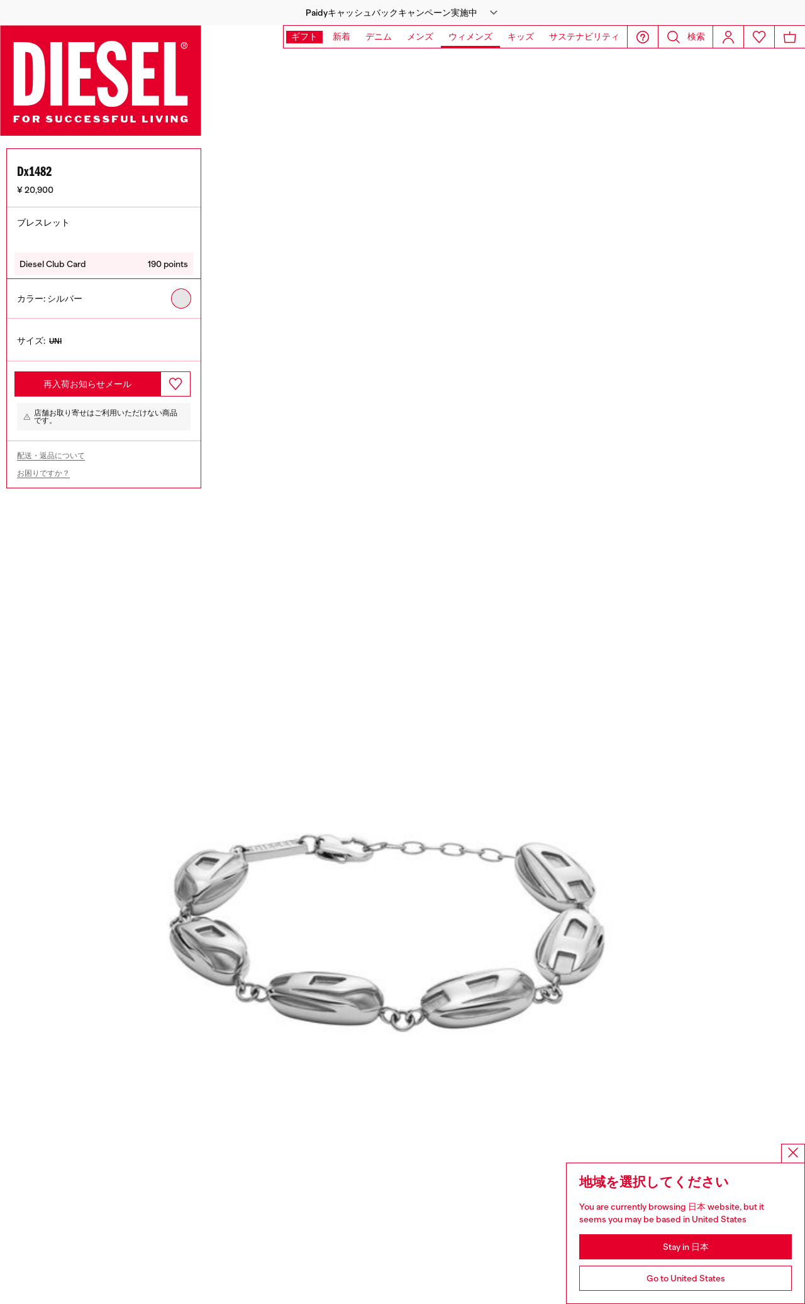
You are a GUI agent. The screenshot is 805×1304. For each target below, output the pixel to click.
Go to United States (686, 1278)
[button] (402, 12)
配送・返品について (51, 448)
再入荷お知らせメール (87, 377)
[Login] (728, 36)
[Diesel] (100, 80)
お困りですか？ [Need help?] (43, 466)
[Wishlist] (759, 36)
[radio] (181, 291)
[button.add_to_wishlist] (175, 377)
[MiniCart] (790, 36)
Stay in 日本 (686, 1247)
